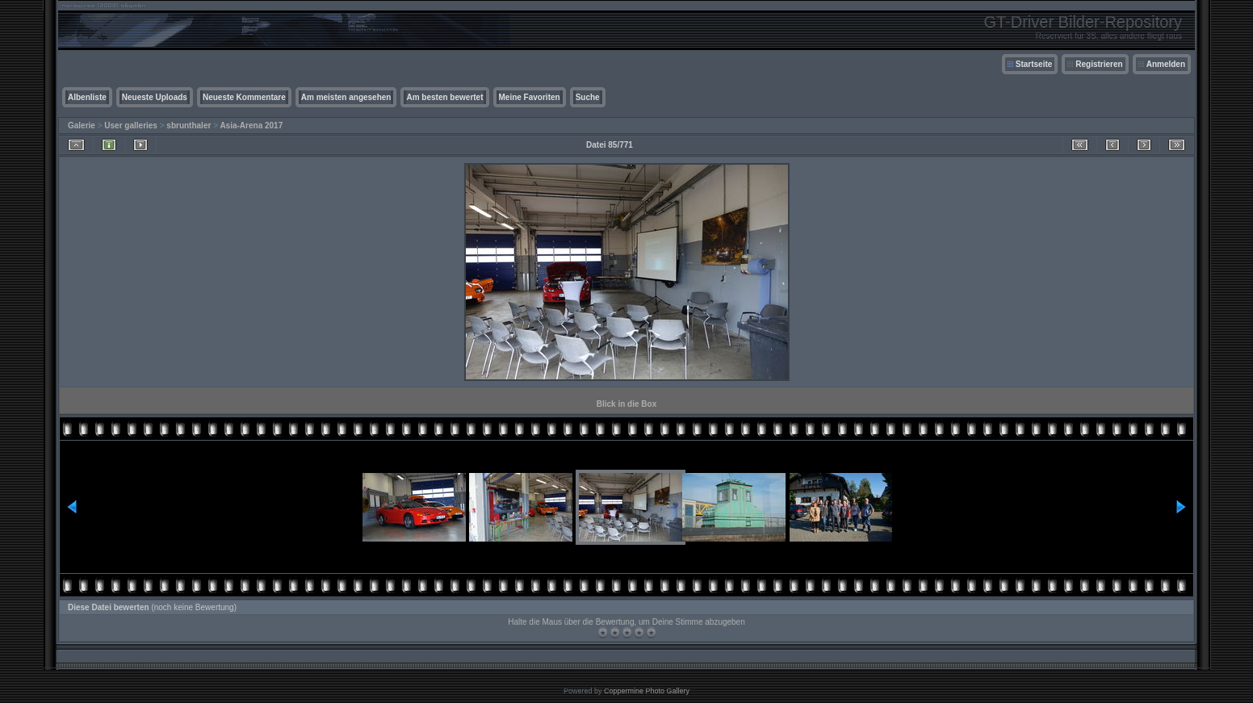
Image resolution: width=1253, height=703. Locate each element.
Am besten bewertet (444, 97)
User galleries (130, 125)
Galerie (81, 125)
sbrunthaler (188, 125)
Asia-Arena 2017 (251, 125)
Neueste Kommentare (244, 97)
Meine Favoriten (529, 97)
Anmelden (1165, 64)
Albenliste (87, 97)
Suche (588, 97)
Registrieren (1098, 64)
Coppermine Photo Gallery (646, 691)
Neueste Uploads (154, 97)
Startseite (1034, 64)
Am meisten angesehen (346, 97)
